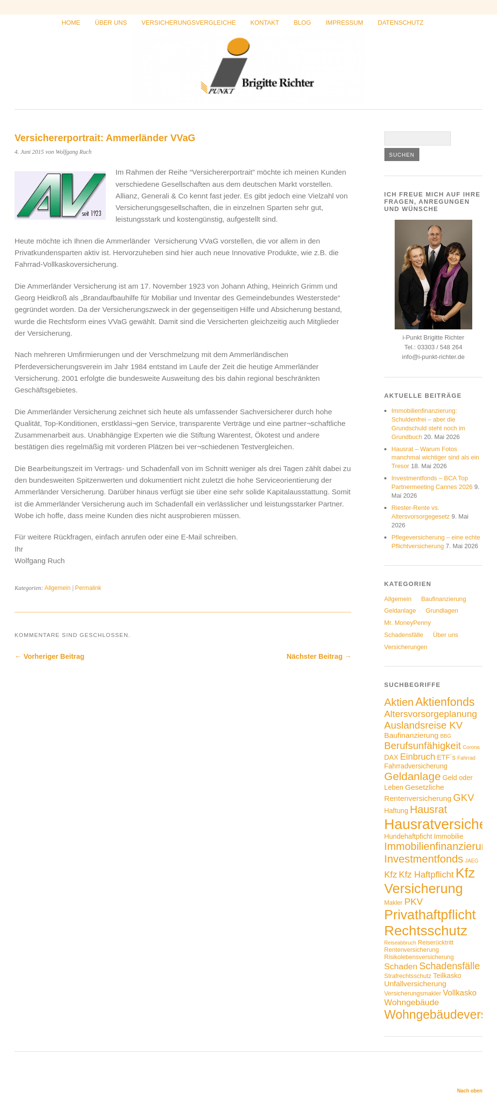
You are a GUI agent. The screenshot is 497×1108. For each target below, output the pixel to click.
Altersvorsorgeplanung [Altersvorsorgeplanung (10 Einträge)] (430, 714)
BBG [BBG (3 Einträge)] (445, 736)
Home (71, 22)
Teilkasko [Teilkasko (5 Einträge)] (447, 975)
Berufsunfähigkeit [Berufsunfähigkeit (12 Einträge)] (422, 745)
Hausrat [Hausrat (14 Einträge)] (428, 809)
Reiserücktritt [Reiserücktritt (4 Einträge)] (435, 942)
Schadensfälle (403, 634)
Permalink (88, 588)
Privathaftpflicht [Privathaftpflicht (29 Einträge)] (430, 914)
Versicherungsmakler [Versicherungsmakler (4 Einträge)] (412, 993)
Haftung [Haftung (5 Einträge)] (396, 811)
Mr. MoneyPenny (407, 622)
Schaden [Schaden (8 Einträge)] (401, 966)
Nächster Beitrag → (319, 656)
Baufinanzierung (443, 599)
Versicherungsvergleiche (189, 22)
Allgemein (57, 588)
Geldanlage (400, 610)
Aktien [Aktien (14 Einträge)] (399, 702)
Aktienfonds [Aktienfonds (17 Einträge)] (445, 702)
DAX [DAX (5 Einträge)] (391, 757)
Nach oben (469, 1090)
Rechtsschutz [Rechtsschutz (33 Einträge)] (425, 930)
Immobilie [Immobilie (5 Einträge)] (448, 836)
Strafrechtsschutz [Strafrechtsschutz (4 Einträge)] (407, 976)
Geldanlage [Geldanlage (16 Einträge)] (412, 776)
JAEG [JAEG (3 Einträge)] (472, 861)
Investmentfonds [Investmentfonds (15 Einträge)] (424, 859)
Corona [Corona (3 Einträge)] (471, 747)
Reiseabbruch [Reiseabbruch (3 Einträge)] (400, 942)
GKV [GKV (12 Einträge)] (463, 797)
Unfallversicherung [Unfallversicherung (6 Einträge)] (415, 983)
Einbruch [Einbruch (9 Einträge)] (417, 756)
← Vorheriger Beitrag (49, 656)
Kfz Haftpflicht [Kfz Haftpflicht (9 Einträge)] (426, 874)
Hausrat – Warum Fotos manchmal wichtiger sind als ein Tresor (436, 457)
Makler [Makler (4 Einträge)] (393, 902)
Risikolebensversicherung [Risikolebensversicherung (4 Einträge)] (419, 957)
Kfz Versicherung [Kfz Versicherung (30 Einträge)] (429, 880)
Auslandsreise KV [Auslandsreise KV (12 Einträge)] (423, 725)
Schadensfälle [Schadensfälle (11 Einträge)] (449, 966)
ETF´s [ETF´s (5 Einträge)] (446, 757)
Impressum (345, 22)
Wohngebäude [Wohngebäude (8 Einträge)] (411, 1002)
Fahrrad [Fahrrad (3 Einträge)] (466, 758)
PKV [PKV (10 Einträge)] (413, 901)
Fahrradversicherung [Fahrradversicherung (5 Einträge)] (415, 766)
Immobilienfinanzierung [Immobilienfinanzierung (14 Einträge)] (438, 846)
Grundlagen (442, 610)
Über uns (111, 22)
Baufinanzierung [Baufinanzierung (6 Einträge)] (411, 735)
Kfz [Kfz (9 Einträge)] (391, 874)
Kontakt (265, 22)
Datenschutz (400, 22)
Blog (302, 22)
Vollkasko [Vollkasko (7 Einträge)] (460, 992)
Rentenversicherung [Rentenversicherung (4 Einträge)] (411, 949)
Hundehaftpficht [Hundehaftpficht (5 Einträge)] (408, 836)
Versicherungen (406, 647)
